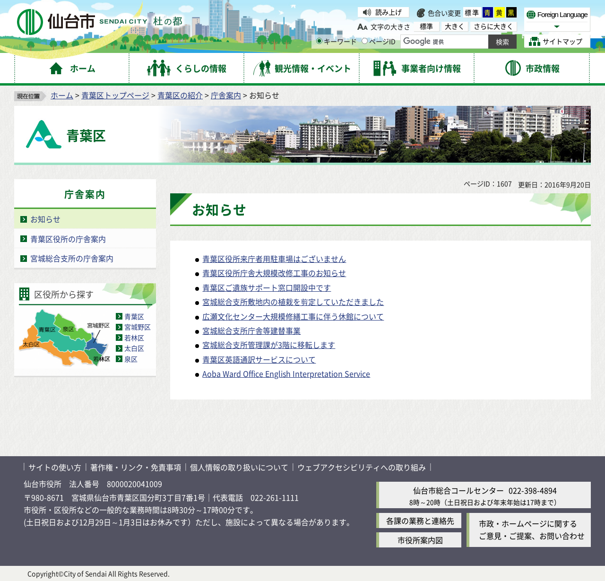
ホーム (62, 95)
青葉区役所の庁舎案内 (68, 238)
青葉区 (134, 316)
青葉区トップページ (115, 95)
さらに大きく (493, 26)
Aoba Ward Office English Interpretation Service (286, 373)
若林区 (134, 337)
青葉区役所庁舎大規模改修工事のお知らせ (274, 272)
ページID (379, 41)
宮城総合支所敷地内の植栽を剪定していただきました (293, 301)
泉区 (131, 359)
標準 (472, 12)
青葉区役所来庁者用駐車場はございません (274, 258)
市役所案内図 (420, 540)
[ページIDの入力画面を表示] (365, 41)
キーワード (336, 41)
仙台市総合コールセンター (458, 490)
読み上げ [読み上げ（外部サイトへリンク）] (388, 12)
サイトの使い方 (54, 467)
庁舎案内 (226, 95)
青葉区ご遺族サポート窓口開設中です (266, 287)
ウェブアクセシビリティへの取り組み (361, 467)
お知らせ (45, 219)
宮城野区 (137, 326)
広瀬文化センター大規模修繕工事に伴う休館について (293, 316)
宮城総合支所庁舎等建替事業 (251, 330)
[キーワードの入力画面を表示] (319, 41)
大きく (455, 26)
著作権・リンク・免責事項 (135, 467)
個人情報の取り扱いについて (239, 467)
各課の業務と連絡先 (420, 520)
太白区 (134, 348)
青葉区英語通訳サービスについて (259, 359)
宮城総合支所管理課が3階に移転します (268, 344)
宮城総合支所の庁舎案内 (71, 258)
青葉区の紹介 (180, 95)
